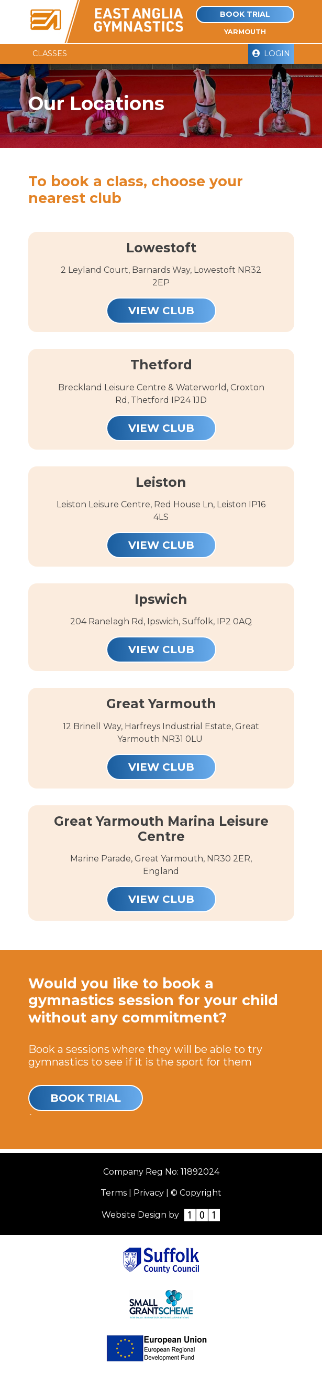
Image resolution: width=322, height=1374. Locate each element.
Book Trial (245, 14)
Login (271, 53)
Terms (114, 1193)
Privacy (149, 1193)
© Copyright (196, 1193)
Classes (49, 53)
